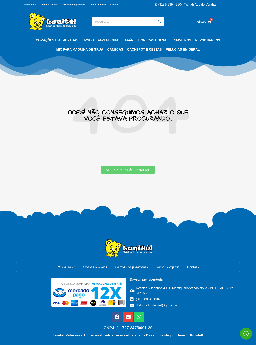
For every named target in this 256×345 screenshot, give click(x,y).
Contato (114, 4)
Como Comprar (98, 4)
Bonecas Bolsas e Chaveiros (164, 40)
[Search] (159, 21)
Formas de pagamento (73, 4)
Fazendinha (108, 40)
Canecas (115, 49)
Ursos (88, 40)
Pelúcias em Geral (183, 49)
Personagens (207, 40)
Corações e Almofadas (57, 40)
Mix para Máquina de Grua (79, 49)
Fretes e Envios (49, 4)
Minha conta (29, 4)
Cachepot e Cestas (144, 49)
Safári (128, 40)
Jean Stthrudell (190, 335)
